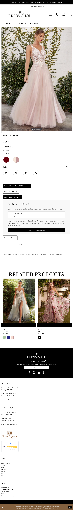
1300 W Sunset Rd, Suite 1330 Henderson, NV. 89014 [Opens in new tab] (10, 413)
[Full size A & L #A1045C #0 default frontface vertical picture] (36, 79)
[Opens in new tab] (9, 435)
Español (3, 475)
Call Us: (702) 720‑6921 (8, 418)
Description (10, 237)
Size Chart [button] (66, 167)
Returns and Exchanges (8, 496)
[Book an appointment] (36, 6)
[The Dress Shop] (36, 355)
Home (7, 24)
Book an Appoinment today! (39, 2)
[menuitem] (50, 14)
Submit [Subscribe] (46, 368)
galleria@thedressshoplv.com (9, 424)
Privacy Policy (5, 488)
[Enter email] (36, 367)
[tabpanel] (36, 79)
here (56, 508)
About (3, 467)
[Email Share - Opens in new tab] (17, 135)
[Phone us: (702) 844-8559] (57, 14)
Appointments (5, 463)
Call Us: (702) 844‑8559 (8, 394)
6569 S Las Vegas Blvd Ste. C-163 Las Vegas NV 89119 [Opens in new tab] (11, 389)
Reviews (3, 469)
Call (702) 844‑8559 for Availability (17, 186)
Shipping (3, 494)
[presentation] (18, 303)
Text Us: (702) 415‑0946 (8, 396)
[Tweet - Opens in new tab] (10, 135)
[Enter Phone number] (35, 216)
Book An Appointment (12, 197)
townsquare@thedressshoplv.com (11, 400)
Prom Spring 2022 (29, 24)
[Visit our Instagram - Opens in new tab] (34, 372)
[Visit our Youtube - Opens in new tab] (39, 372)
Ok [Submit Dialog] (70, 507)
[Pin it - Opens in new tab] (14, 135)
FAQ (2, 473)
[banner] (20, 14)
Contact (3, 471)
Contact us (45, 254)
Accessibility (5, 492)
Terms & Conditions (7, 490)
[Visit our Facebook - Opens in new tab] (29, 372)
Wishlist (3, 465)
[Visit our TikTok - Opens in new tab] (43, 372)
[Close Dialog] (2, 507)
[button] (63, 14)
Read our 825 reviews (10, 449)
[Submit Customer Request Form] (36, 230)
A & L (16, 24)
